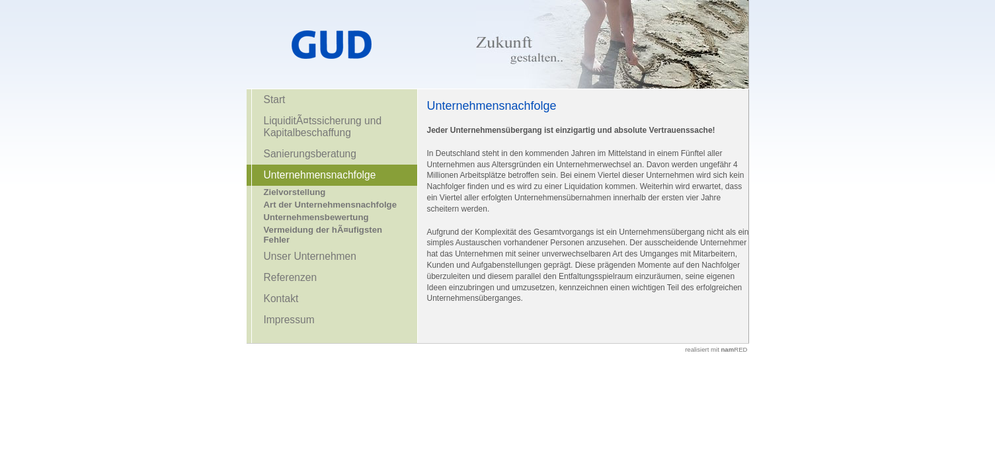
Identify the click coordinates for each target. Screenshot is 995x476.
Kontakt (281, 298)
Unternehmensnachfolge (320, 174)
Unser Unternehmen (310, 256)
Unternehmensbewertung (316, 217)
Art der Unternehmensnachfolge (330, 205)
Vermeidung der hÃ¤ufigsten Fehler (323, 235)
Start (275, 99)
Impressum (289, 319)
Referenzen (290, 277)
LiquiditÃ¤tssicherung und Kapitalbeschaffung (323, 126)
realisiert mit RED (716, 349)
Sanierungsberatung (310, 153)
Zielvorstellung (295, 192)
